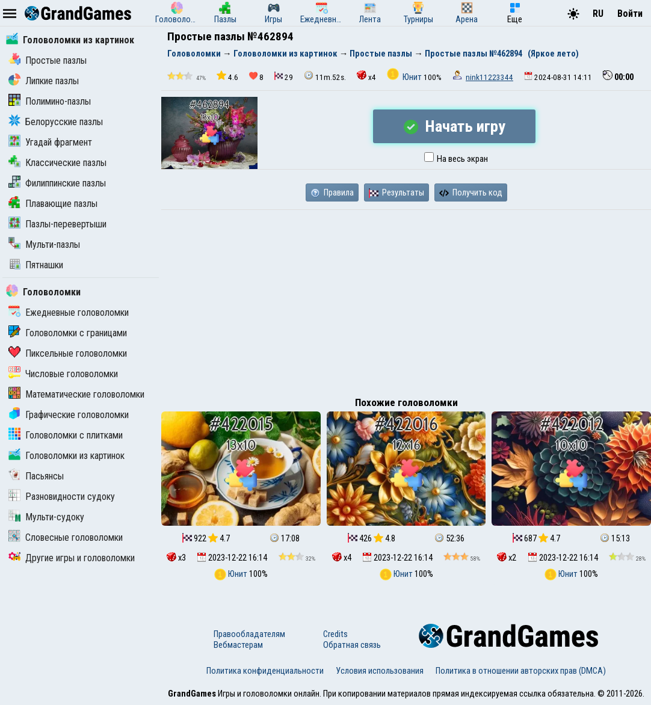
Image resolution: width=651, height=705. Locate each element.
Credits (335, 634)
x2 (506, 557)
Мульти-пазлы (44, 244)
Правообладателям (249, 634)
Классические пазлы (57, 162)
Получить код (470, 192)
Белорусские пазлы (55, 122)
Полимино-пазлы (49, 101)
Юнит (405, 77)
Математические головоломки (76, 394)
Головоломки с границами (67, 333)
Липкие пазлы (43, 81)
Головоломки (43, 292)
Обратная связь (352, 644)
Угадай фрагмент (50, 142)
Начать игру (454, 126)
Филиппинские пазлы (57, 183)
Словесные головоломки (65, 537)
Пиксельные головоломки (67, 353)
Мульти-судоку (46, 517)
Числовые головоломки (63, 374)
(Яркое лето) (553, 53)
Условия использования (380, 670)
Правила (332, 192)
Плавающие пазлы (52, 203)
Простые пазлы (47, 60)
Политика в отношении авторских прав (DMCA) (521, 670)
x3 (176, 557)
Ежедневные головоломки (68, 312)
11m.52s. (325, 76)
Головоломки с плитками (65, 435)
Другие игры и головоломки (71, 558)
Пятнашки (35, 265)
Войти (630, 13)
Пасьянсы (36, 476)
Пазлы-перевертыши (57, 224)
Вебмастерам (238, 644)
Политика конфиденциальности (265, 670)
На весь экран (456, 158)
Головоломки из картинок (70, 40)
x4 (366, 76)
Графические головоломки (68, 414)
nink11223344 (489, 77)
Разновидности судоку (61, 496)
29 (283, 77)
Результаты (396, 192)
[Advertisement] (406, 300)
